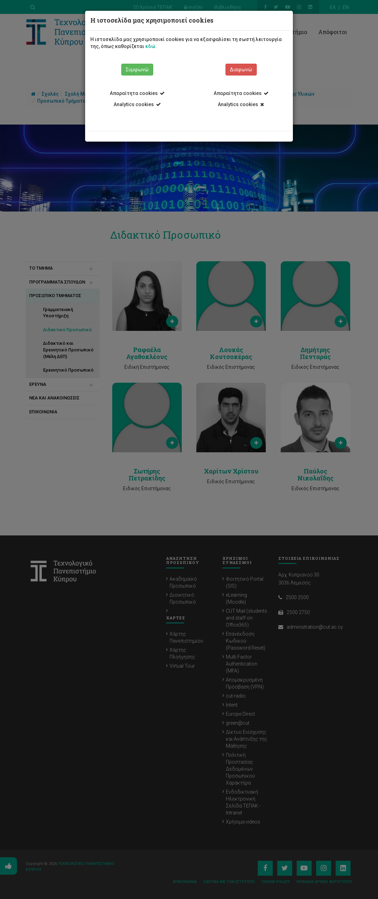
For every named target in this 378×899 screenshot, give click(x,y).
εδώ (150, 46)
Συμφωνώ (137, 69)
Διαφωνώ (241, 69)
